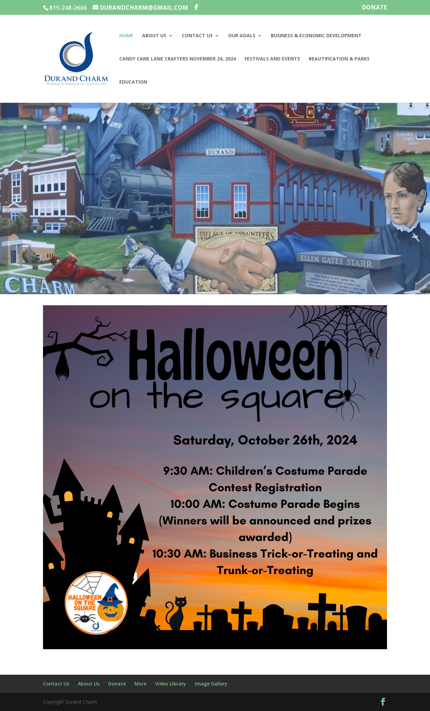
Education (133, 82)
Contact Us (197, 36)
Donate (374, 7)
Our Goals (241, 36)
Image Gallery (211, 683)
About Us (154, 36)
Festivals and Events (272, 59)
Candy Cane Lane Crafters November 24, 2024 (177, 59)
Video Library (170, 683)
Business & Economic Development (316, 36)
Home (126, 36)
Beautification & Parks (339, 59)
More (140, 683)
